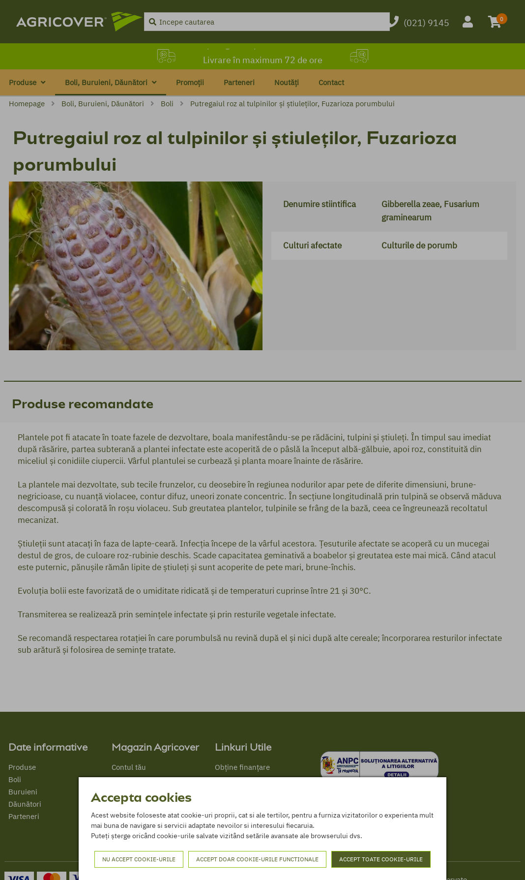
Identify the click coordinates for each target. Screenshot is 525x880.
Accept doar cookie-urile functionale (257, 859)
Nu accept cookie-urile (138, 859)
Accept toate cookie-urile (381, 859)
